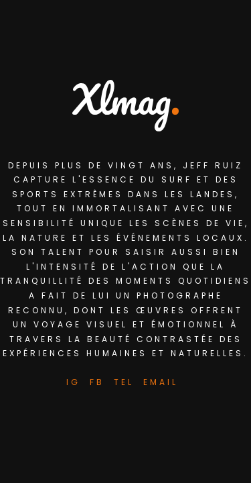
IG (73, 382)
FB (97, 382)
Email (160, 382)
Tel (124, 382)
